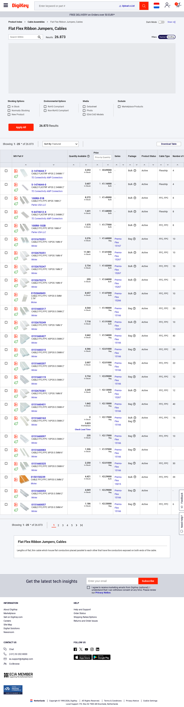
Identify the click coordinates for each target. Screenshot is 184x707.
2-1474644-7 (38, 171)
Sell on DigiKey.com (13, 617)
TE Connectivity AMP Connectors (47, 177)
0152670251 (38, 252)
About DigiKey (10, 609)
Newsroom (9, 632)
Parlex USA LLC (38, 205)
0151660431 (38, 404)
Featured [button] (52, 144)
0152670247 (38, 266)
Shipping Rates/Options (85, 617)
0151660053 (38, 490)
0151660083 (38, 450)
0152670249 (38, 322)
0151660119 (38, 377)
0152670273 (38, 280)
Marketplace (9, 613)
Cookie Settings (150, 701)
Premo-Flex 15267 (118, 256)
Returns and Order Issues (86, 621)
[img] (20, 6)
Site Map (8, 624)
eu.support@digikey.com (18, 659)
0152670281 (38, 390)
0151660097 (38, 436)
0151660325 (38, 463)
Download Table (168, 144)
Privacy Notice (103, 592)
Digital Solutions (12, 628)
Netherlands (37, 701)
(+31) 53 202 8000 (15, 654)
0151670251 (38, 239)
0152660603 (38, 293)
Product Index (15, 22)
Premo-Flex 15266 (118, 297)
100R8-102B (38, 225)
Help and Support (82, 609)
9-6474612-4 (38, 212)
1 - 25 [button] (17, 144)
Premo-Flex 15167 (118, 242)
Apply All (21, 127)
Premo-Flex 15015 (118, 480)
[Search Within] (23, 37)
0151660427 (38, 336)
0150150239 (38, 476)
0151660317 (38, 308)
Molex (34, 246)
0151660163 (38, 418)
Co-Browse (11, 664)
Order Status (80, 613)
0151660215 (38, 349)
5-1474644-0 (38, 184)
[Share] (171, 22)
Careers (7, 621)
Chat (9, 649)
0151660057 (38, 504)
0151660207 (38, 363)
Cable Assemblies (36, 22)
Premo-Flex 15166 (118, 312)
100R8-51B (37, 198)
